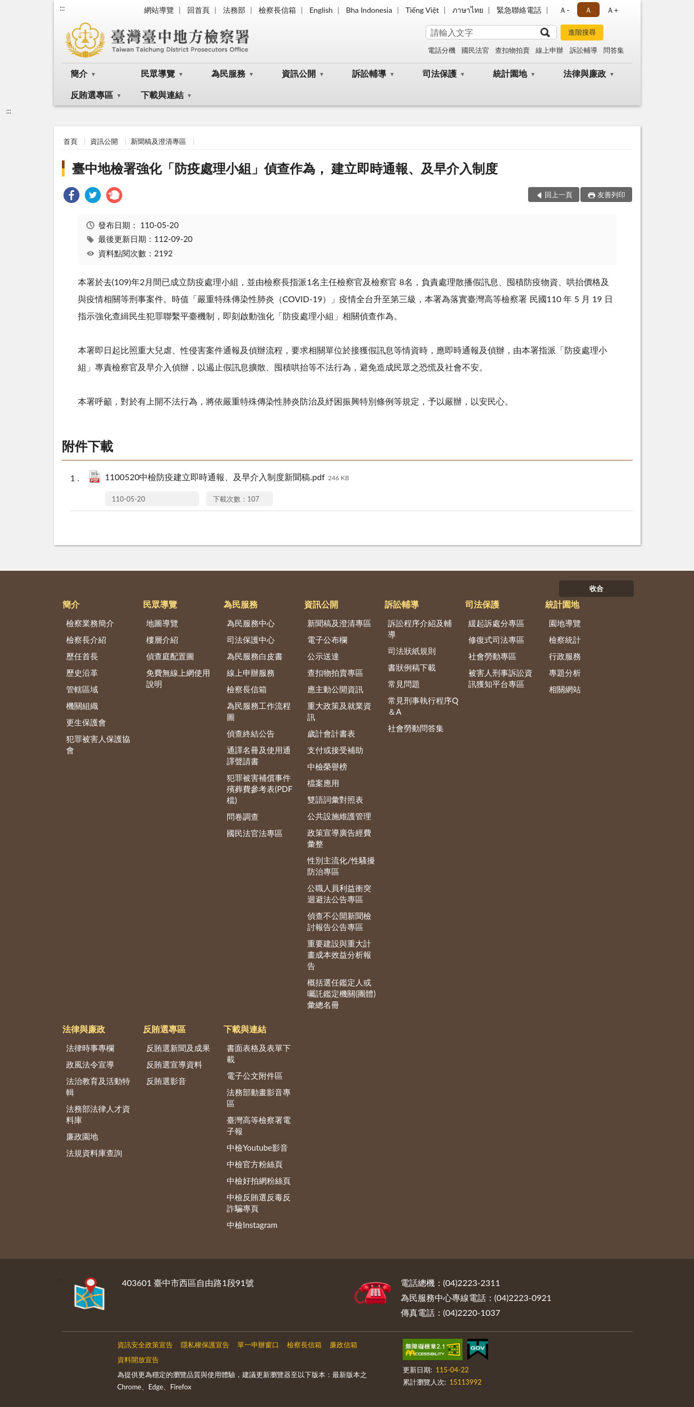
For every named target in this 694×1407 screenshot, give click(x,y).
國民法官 (475, 50)
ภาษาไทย (467, 9)
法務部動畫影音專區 (259, 1097)
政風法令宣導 (90, 1064)
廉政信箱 (343, 1344)
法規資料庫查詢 (94, 1153)
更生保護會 (86, 722)
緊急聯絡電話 (519, 9)
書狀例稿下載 (412, 667)
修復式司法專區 (496, 639)
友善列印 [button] (611, 194)
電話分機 (442, 50)
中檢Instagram (252, 1225)
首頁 (70, 141)
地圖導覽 (162, 623)
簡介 (78, 73)
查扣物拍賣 (512, 50)
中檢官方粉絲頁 (255, 1164)
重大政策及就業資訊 (339, 711)
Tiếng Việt (422, 9)
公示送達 (323, 656)
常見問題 (404, 684)
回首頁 (198, 9)
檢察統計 (565, 639)
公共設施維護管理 (339, 816)
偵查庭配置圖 (170, 656)
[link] (71, 196)
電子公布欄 (327, 639)
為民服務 (228, 73)
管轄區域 (82, 689)
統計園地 (510, 73)
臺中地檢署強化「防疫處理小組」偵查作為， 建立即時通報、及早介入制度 (285, 168)
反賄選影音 (166, 1081)
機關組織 (82, 705)
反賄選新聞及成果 (178, 1048)
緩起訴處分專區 (496, 623)
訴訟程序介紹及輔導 (420, 628)
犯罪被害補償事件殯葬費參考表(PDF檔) (259, 789)
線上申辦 (549, 50)
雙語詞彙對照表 (335, 799)
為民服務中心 (251, 623)
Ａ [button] (588, 9)
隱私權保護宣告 (205, 1344)
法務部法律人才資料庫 (98, 1114)
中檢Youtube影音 (257, 1147)
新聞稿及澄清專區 (158, 141)
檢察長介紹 (86, 639)
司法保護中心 (251, 639)
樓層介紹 (162, 639)
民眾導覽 (158, 73)
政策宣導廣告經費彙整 (339, 838)
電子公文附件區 (255, 1075)
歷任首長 (82, 656)
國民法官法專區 (255, 833)
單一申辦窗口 (258, 1344)
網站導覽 (159, 9)
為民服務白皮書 (255, 656)
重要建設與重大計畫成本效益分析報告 (339, 955)
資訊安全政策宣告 (145, 1344)
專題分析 (565, 672)
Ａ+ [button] (612, 9)
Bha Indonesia (369, 9)
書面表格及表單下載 (259, 1053)
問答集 (613, 50)
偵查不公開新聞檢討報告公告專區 (339, 921)
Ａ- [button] (564, 9)
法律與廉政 (584, 73)
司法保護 (439, 73)
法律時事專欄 (90, 1048)
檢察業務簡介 (90, 623)
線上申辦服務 (251, 672)
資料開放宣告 (138, 1359)
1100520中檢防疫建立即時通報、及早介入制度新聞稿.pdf (227, 478)
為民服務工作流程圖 (259, 711)
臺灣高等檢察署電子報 (259, 1125)
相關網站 (565, 689)
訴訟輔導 (583, 50)
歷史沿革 (82, 672)
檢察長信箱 (277, 9)
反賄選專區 (91, 95)
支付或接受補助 (335, 750)
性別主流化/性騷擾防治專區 (341, 865)
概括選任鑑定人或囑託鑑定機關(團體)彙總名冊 (341, 993)
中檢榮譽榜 (327, 766)
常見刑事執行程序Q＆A (423, 706)
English (321, 9)
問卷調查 (243, 816)
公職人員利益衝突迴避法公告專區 (339, 893)
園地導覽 (565, 623)
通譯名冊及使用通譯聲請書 (259, 755)
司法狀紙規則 (412, 651)
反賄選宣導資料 (174, 1064)
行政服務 (565, 656)
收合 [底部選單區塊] (596, 588)
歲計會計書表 (331, 733)
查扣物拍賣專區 (335, 672)
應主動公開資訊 (335, 689)
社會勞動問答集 (416, 728)
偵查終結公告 (251, 733)
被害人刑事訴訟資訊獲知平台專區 (500, 678)
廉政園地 (82, 1136)
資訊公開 (299, 73)
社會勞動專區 (492, 656)
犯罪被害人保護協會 (98, 744)
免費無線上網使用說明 (178, 678)
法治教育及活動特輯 (98, 1086)
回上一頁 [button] (558, 194)
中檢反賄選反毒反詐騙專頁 (259, 1202)
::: (62, 8)
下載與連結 (162, 95)
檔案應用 (323, 783)
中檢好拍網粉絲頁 (259, 1180)
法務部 (234, 9)
